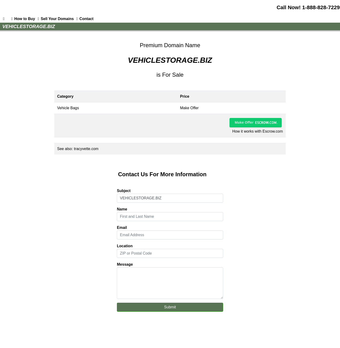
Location (125, 246)
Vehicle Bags (68, 108)
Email (122, 228)
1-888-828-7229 (321, 7)
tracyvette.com (86, 149)
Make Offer (244, 122)
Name (122, 209)
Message (125, 264)
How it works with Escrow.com (257, 131)
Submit (170, 307)
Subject (124, 191)
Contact (84, 19)
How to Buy (22, 19)
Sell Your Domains (55, 19)
